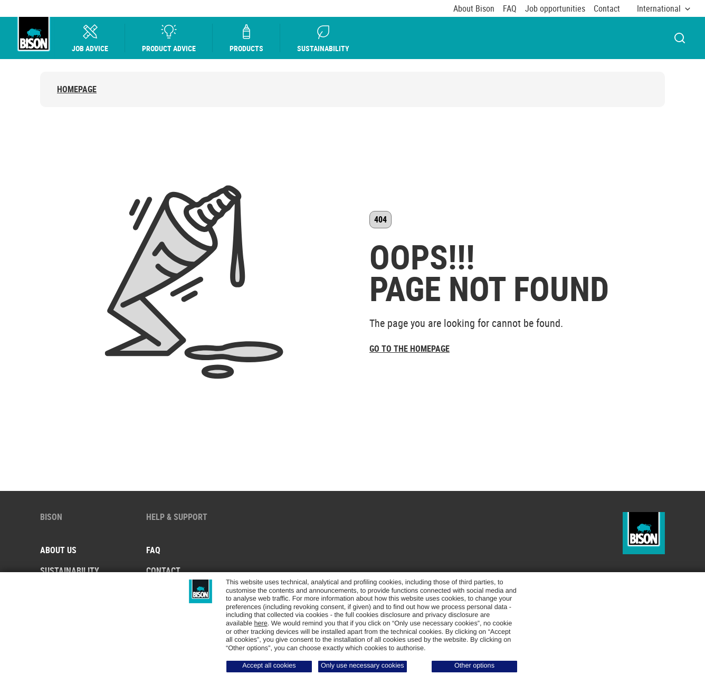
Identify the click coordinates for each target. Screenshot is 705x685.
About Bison (473, 9)
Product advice (169, 38)
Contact (607, 9)
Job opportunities (555, 9)
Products (246, 38)
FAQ (510, 9)
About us (58, 550)
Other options (474, 665)
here (260, 623)
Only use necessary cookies (362, 665)
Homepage (77, 89)
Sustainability (323, 38)
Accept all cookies (269, 665)
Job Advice (90, 38)
